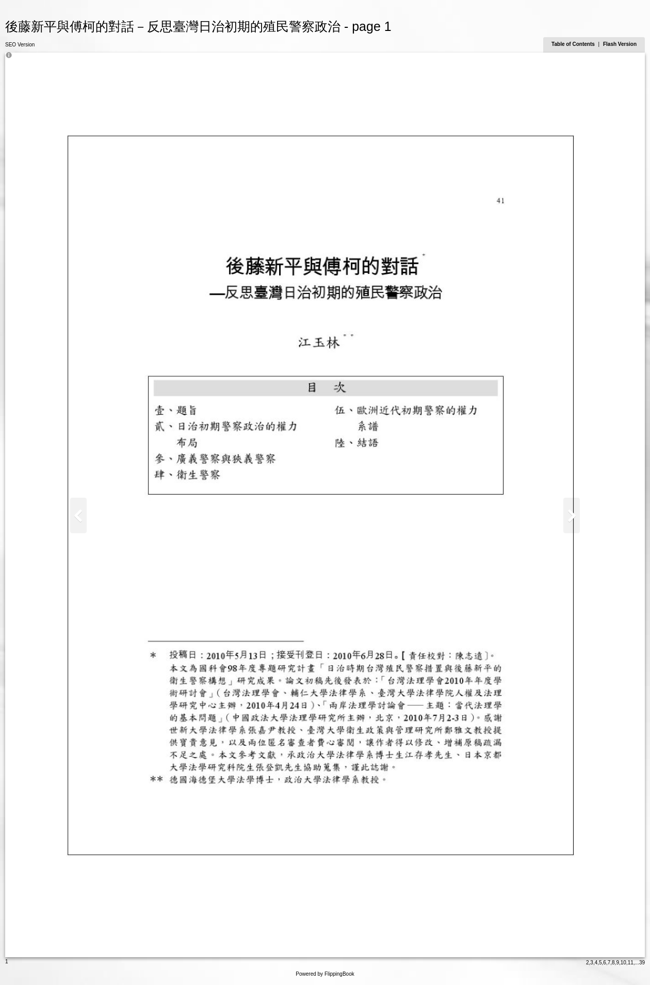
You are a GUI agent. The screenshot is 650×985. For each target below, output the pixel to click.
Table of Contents (573, 44)
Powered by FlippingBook (325, 974)
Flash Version (620, 44)
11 (630, 962)
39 (642, 962)
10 (623, 962)
